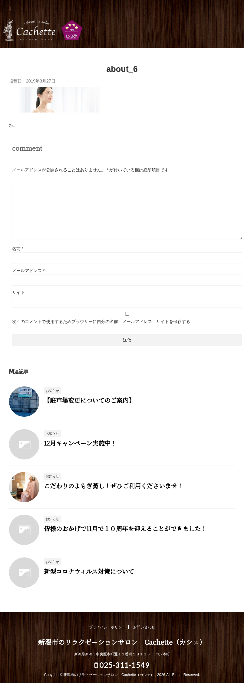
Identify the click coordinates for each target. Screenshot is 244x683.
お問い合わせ (144, 627)
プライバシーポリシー (107, 627)
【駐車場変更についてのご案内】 (89, 400)
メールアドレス (28, 270)
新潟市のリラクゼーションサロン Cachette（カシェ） (122, 31)
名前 (17, 248)
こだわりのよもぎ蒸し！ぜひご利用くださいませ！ (113, 485)
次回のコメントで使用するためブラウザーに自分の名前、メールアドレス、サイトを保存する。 (103, 321)
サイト (18, 292)
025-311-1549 (122, 664)
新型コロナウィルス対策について (89, 571)
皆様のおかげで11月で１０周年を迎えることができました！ (125, 528)
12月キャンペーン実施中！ (80, 443)
